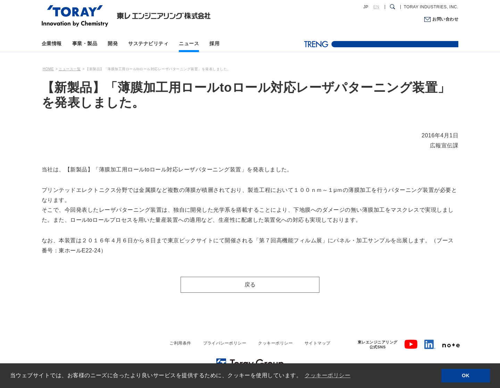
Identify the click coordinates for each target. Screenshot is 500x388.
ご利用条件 (180, 343)
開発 (113, 43)
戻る (250, 285)
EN (376, 7)
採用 (214, 43)
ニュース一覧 (70, 69)
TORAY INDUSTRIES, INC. (431, 7)
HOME (48, 69)
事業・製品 (84, 43)
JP (365, 7)
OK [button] (466, 375)
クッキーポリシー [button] (327, 375)
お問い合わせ (445, 19)
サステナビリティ (148, 43)
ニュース (189, 43)
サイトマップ (318, 343)
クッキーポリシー (275, 343)
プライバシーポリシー (225, 343)
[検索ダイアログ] (392, 7)
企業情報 (52, 43)
